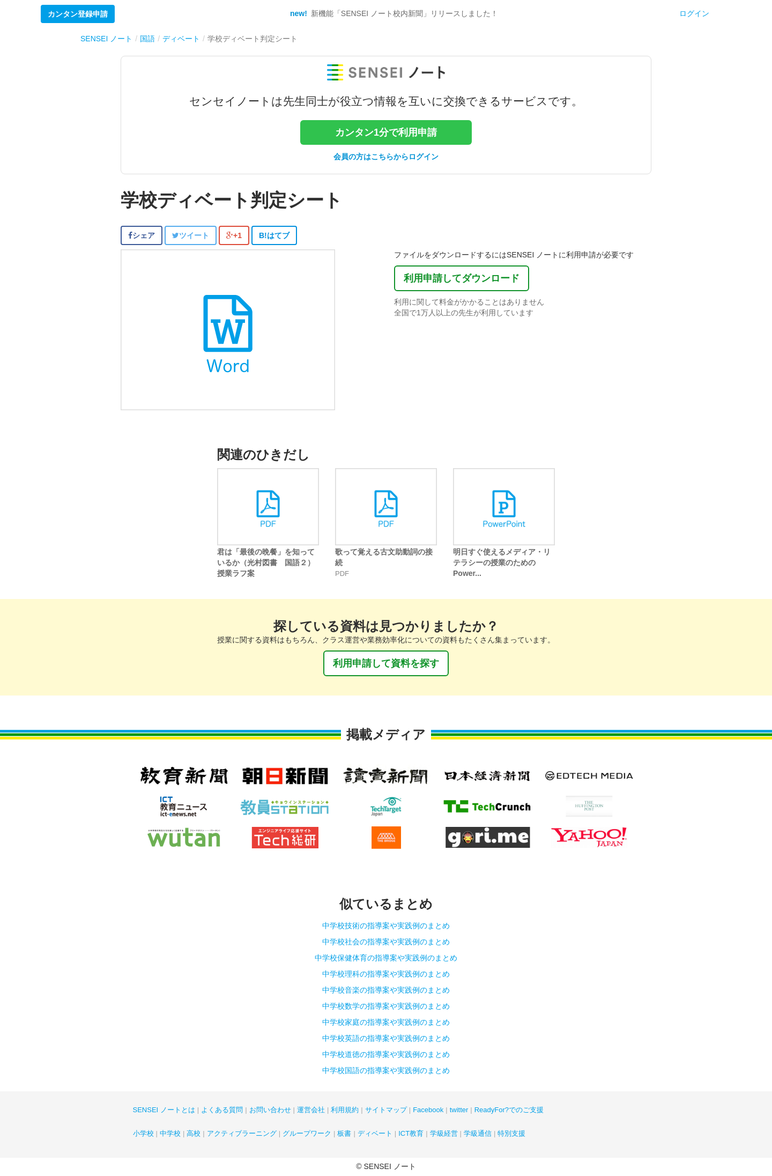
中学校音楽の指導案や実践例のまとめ (386, 990)
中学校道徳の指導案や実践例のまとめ (386, 1054)
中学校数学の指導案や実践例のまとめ (386, 1006)
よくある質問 (222, 1110)
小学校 (143, 1133)
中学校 (170, 1133)
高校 (194, 1133)
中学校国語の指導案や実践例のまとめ (386, 1070)
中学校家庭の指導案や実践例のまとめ (386, 1022)
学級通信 (478, 1133)
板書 (344, 1133)
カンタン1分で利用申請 (386, 132)
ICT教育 (411, 1133)
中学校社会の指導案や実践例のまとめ (386, 941)
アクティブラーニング (242, 1133)
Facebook (428, 1110)
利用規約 (345, 1110)
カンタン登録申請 (78, 14)
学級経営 (444, 1133)
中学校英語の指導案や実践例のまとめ (386, 1038)
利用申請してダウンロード (461, 278)
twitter (459, 1110)
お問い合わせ (270, 1110)
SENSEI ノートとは (164, 1110)
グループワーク (307, 1133)
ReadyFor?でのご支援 (509, 1110)
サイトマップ (386, 1110)
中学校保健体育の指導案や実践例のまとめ (386, 957)
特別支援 (511, 1133)
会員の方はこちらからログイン (386, 156)
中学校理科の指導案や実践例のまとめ (386, 974)
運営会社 (311, 1110)
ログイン (694, 13)
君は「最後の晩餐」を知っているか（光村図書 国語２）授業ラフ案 (266, 563)
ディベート (375, 1133)
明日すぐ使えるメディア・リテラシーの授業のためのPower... (502, 563)
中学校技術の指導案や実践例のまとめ (386, 925)
